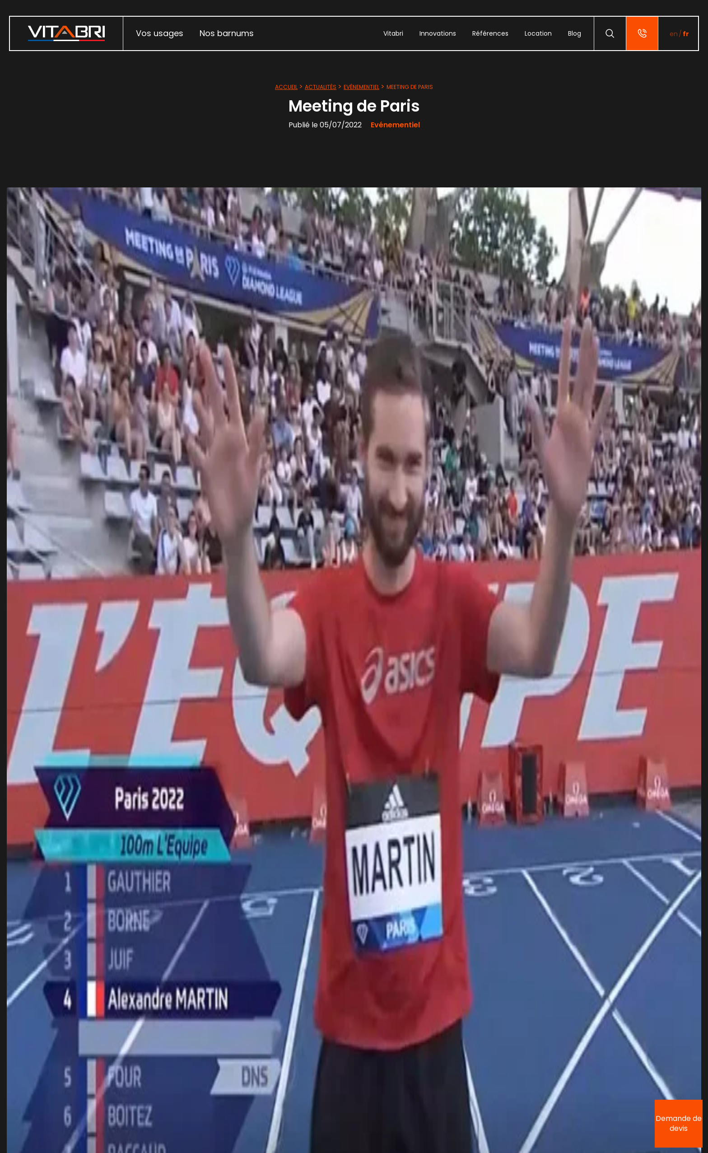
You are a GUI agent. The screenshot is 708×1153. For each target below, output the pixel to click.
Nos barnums (227, 33)
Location (538, 33)
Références (490, 33)
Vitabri (393, 33)
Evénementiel (361, 87)
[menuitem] (159, 33)
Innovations (437, 33)
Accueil (286, 87)
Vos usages (159, 33)
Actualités (320, 87)
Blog (574, 33)
